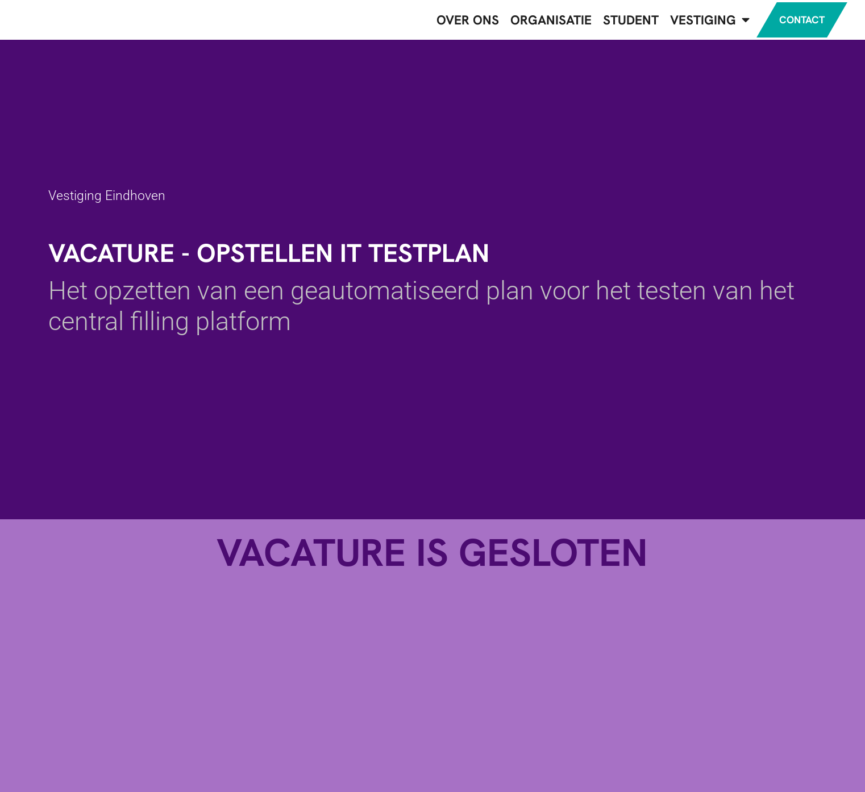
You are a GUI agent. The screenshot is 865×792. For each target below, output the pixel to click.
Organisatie (539, 22)
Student (619, 22)
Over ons (456, 22)
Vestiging (698, 22)
